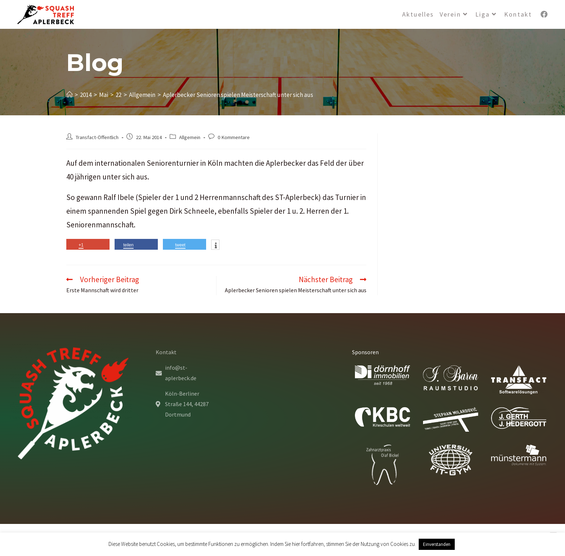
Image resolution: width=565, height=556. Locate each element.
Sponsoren (365, 352)
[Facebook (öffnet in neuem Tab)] (544, 14)
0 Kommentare (234, 137)
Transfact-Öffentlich (97, 137)
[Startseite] (69, 95)
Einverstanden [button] (436, 544)
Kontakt (166, 352)
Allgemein (189, 137)
